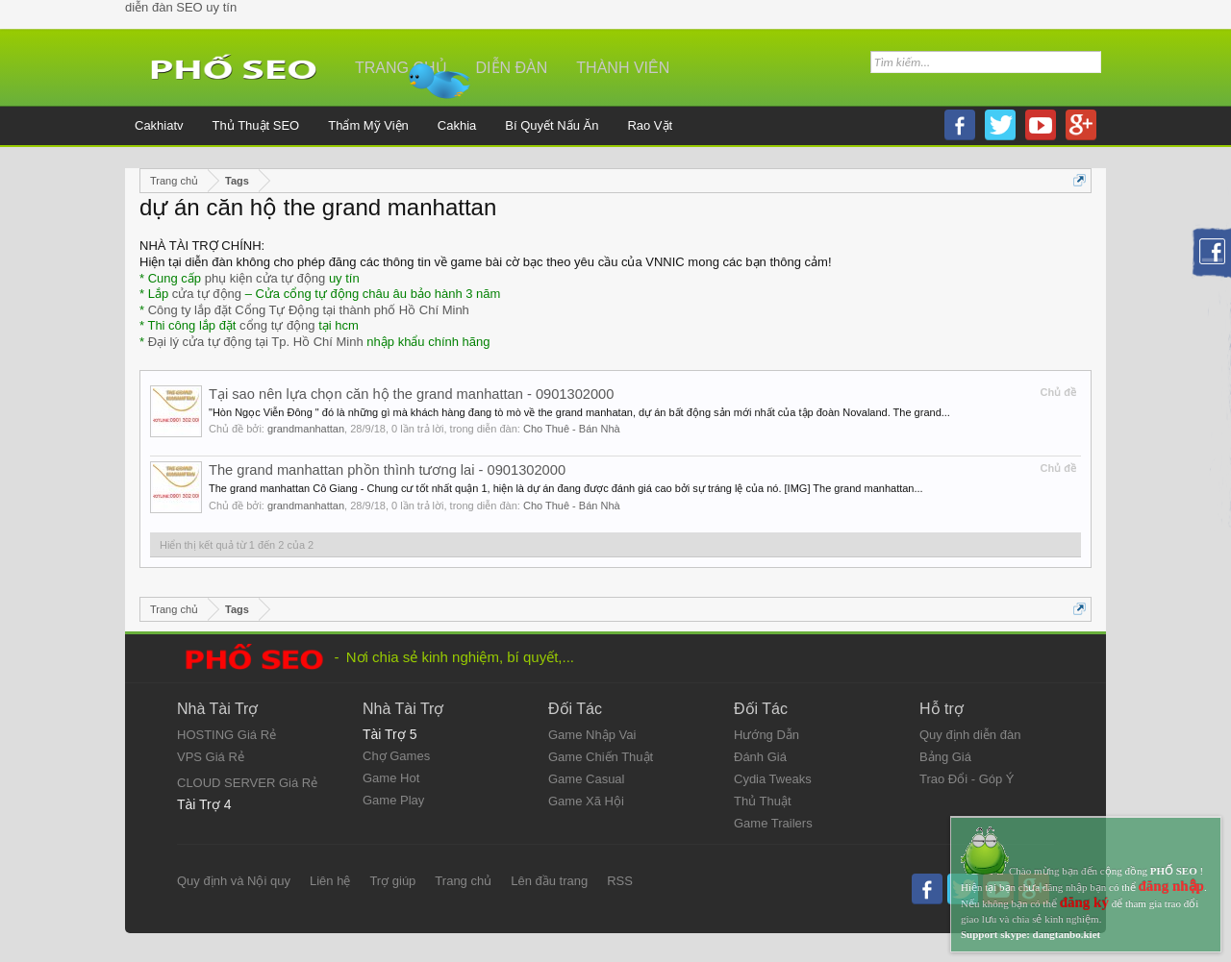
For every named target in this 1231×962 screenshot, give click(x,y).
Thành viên (622, 68)
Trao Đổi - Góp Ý (967, 779)
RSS (620, 881)
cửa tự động (206, 293)
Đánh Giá (760, 757)
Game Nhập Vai (592, 735)
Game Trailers (773, 823)
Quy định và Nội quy (233, 881)
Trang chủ (401, 68)
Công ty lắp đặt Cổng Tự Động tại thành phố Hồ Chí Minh (308, 310)
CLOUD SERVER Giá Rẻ (247, 783)
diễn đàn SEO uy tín (181, 7)
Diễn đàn (512, 68)
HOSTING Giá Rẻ (226, 735)
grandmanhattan (305, 428)
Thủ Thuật (762, 801)
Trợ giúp (392, 881)
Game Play (393, 800)
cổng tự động (277, 325)
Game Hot (391, 778)
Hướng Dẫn (766, 735)
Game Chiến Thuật (600, 757)
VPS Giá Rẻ (210, 757)
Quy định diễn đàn (969, 735)
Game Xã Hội (586, 801)
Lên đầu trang (549, 881)
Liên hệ (330, 881)
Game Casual (586, 779)
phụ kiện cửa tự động (265, 278)
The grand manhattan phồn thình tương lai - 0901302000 (387, 470)
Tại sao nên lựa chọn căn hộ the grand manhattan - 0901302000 (411, 394)
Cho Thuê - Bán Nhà (571, 428)
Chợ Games (396, 756)
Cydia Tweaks (773, 779)
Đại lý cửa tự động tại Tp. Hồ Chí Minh (256, 341)
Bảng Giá (945, 757)
